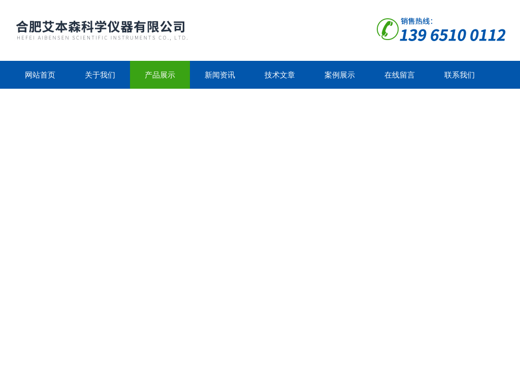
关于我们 (100, 74)
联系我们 (459, 74)
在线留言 (399, 74)
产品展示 (160, 74)
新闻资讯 (220, 74)
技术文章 (280, 74)
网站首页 (40, 74)
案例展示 (339, 74)
